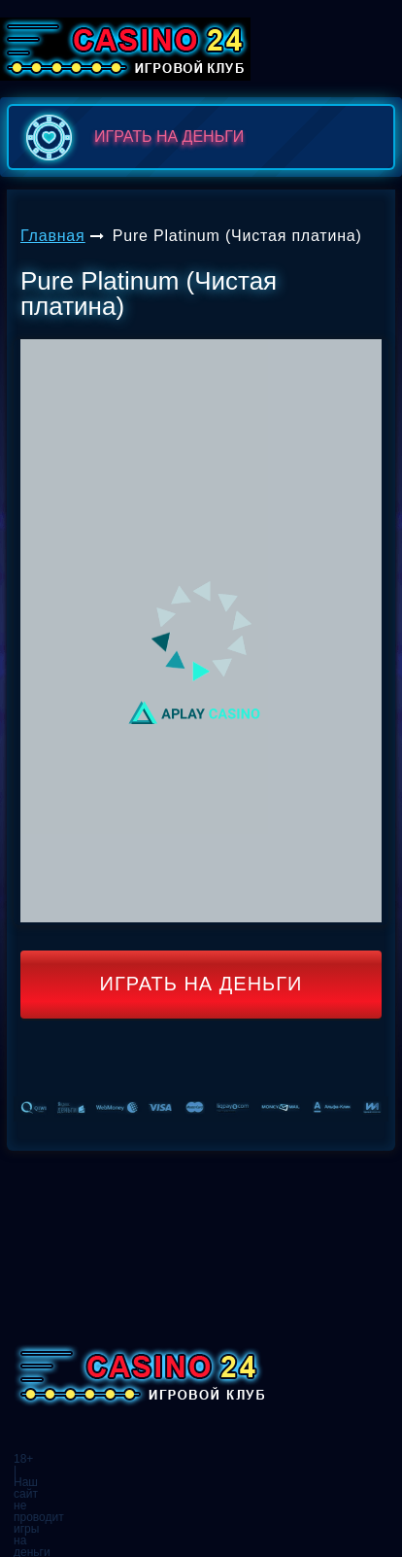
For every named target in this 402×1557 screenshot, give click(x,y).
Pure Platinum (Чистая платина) (237, 235)
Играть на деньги (201, 983)
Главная (52, 235)
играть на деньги (130, 137)
